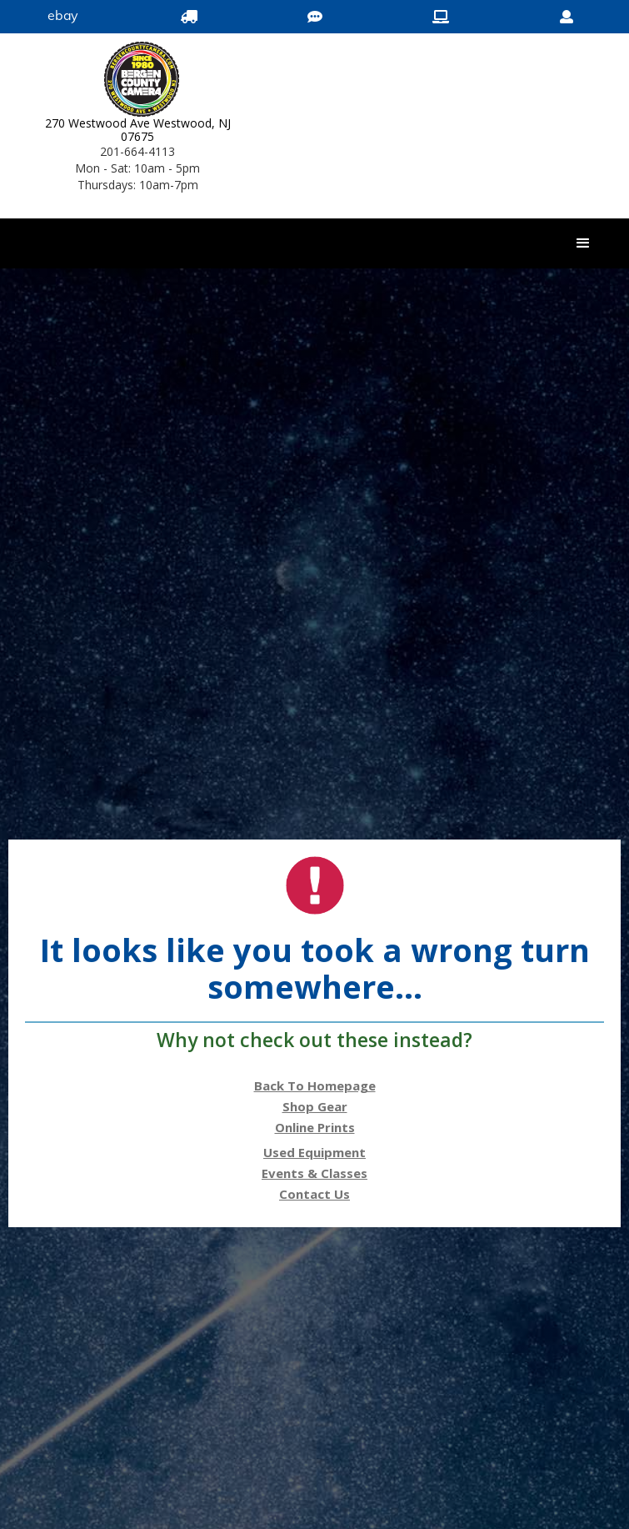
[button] (583, 243)
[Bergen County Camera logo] (138, 79)
